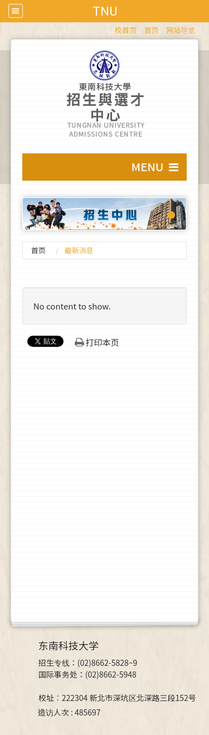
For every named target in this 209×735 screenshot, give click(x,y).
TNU (105, 11)
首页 (151, 30)
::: (109, 28)
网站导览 (180, 30)
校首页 (126, 30)
